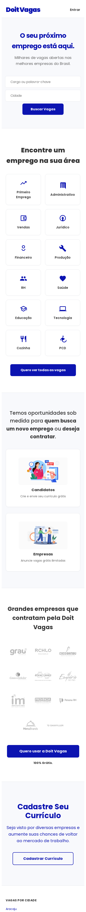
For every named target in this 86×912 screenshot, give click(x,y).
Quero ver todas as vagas (43, 370)
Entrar (75, 9)
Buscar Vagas (43, 109)
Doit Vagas (23, 9)
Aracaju (11, 909)
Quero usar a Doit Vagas (43, 751)
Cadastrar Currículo (43, 858)
